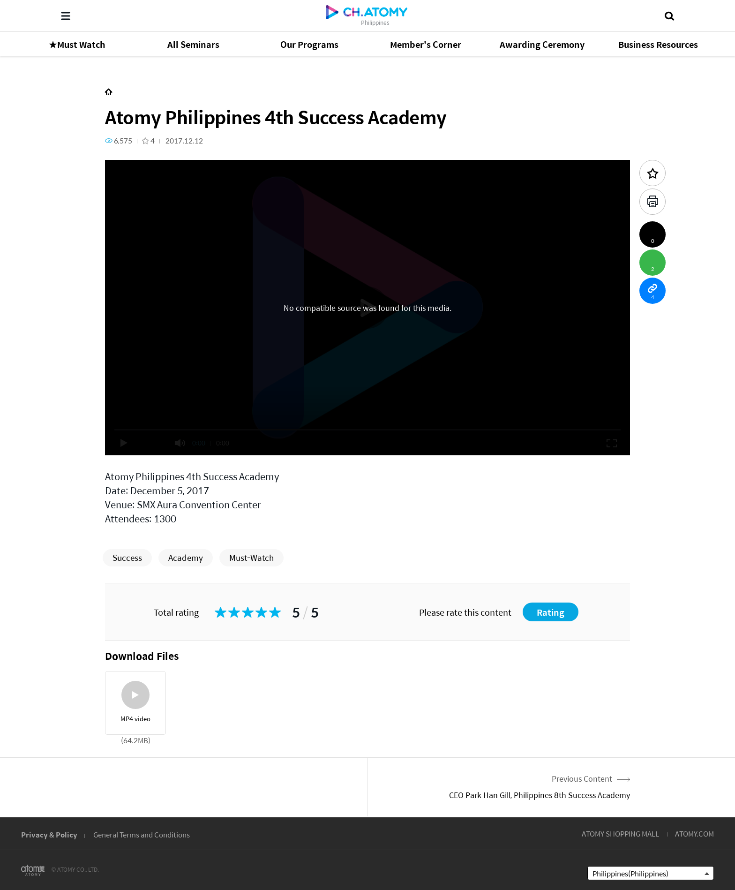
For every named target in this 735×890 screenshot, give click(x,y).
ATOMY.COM (694, 833)
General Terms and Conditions (141, 834)
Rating (550, 612)
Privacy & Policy (49, 834)
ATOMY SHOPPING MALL (620, 833)
